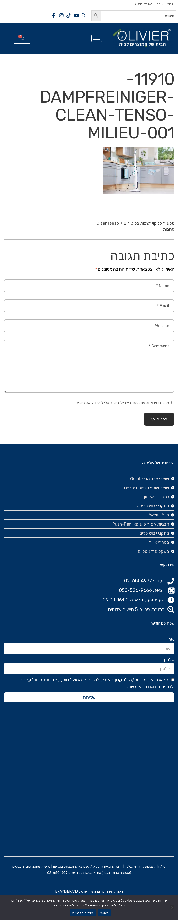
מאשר (104, 913)
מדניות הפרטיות (82, 913)
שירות (159, 3)
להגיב (159, 419)
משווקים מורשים (143, 3)
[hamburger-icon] (96, 38)
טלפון (169, 659)
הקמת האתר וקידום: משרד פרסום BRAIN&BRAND (89, 891)
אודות (170, 3)
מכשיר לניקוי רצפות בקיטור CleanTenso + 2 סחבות (135, 226)
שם (171, 639)
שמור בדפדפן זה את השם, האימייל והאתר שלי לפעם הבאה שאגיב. (122, 403)
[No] (172, 907)
